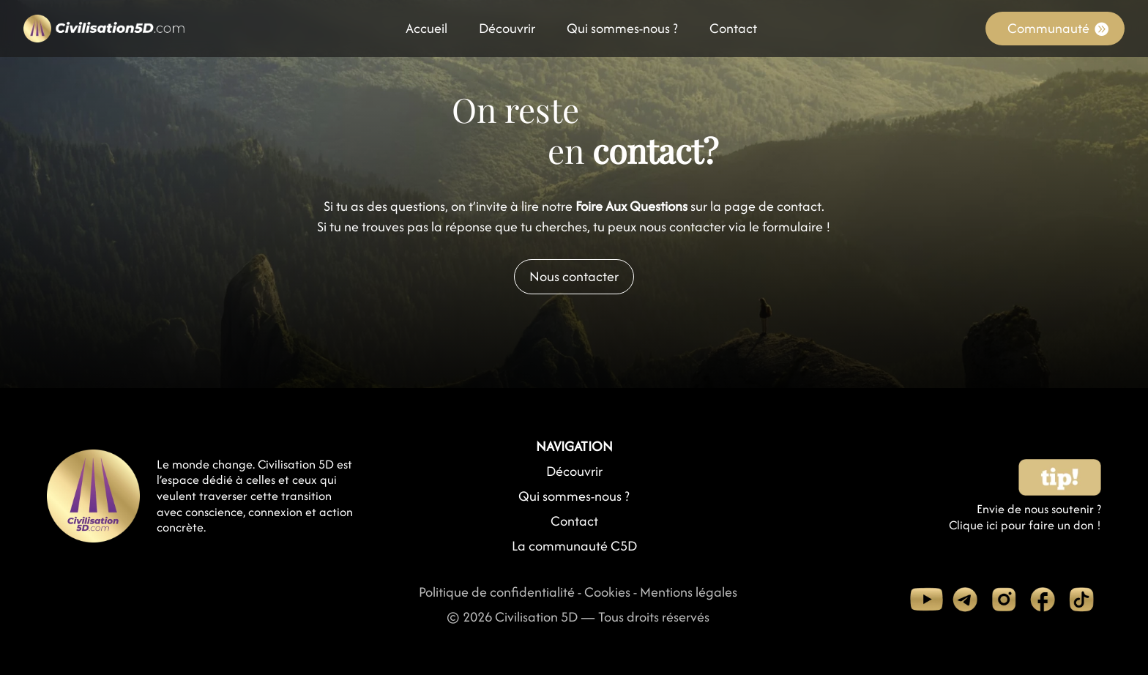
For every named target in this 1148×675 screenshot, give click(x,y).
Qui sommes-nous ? (622, 30)
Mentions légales (688, 592)
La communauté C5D (574, 546)
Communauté (1048, 28)
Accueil (426, 30)
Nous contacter (574, 276)
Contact (733, 30)
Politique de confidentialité (497, 592)
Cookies (607, 592)
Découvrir (507, 30)
